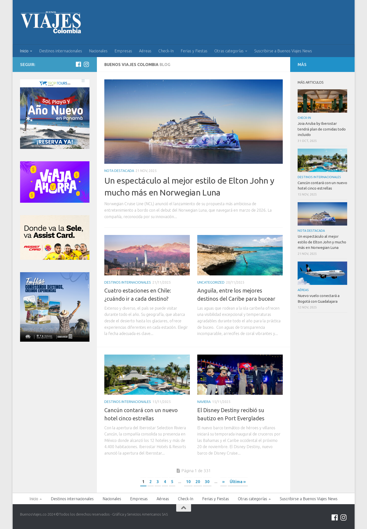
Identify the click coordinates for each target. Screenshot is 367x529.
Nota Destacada (119, 171)
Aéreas (145, 51)
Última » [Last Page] (238, 481)
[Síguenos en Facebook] (79, 64)
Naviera (204, 402)
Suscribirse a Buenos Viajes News (283, 51)
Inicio (24, 51)
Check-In (166, 51)
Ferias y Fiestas (194, 51)
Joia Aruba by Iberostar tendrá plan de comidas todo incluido (322, 129)
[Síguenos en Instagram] (86, 64)
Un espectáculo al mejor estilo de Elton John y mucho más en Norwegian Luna (322, 242)
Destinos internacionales (60, 51)
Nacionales (98, 51)
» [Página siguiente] (223, 481)
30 (207, 481)
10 (188, 481)
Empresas (123, 51)
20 (198, 481)
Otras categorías (229, 51)
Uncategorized (211, 282)
